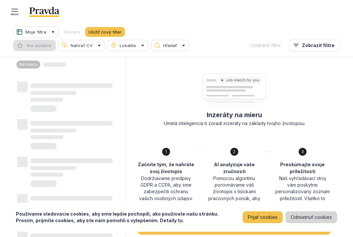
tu (180, 220)
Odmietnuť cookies (311, 217)
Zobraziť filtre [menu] (314, 45)
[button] (36, 32)
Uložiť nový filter (105, 32)
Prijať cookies (263, 217)
